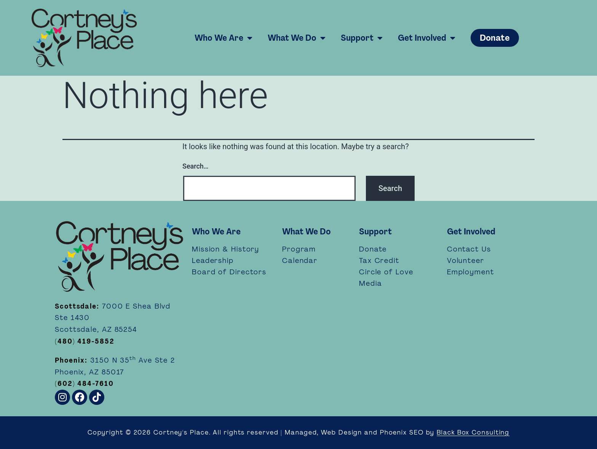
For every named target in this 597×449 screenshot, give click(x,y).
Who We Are (223, 38)
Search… (195, 166)
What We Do (297, 38)
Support (362, 38)
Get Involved (426, 38)
